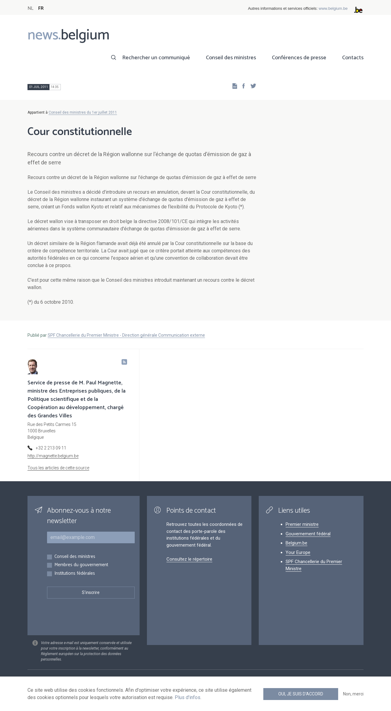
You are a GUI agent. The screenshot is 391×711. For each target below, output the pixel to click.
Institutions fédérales (74, 573)
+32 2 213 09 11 (51, 447)
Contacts (353, 57)
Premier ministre (302, 524)
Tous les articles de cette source (58, 467)
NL (30, 8)
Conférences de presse (299, 57)
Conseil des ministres (231, 57)
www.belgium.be (333, 8)
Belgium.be (296, 543)
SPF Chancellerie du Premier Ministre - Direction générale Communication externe (126, 335)
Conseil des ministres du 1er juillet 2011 (83, 112)
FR (41, 8)
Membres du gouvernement (81, 565)
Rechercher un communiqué (156, 57)
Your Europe (298, 552)
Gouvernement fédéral (308, 534)
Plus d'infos (187, 697)
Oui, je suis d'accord (300, 693)
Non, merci (353, 693)
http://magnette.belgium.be (53, 455)
